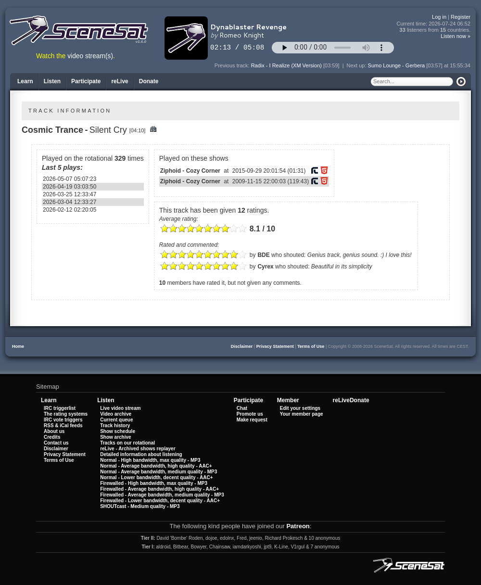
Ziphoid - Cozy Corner (190, 170)
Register (460, 17)
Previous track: (233, 65)
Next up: (357, 65)
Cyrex (265, 266)
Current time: (434, 23)
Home (18, 346)
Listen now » (455, 36)
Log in (439, 17)
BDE (263, 255)
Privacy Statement (275, 346)
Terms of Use (310, 346)
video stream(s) (90, 56)
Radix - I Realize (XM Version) (286, 65)
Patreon (297, 526)
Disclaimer (242, 346)
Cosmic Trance (52, 130)
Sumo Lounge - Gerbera (396, 65)
